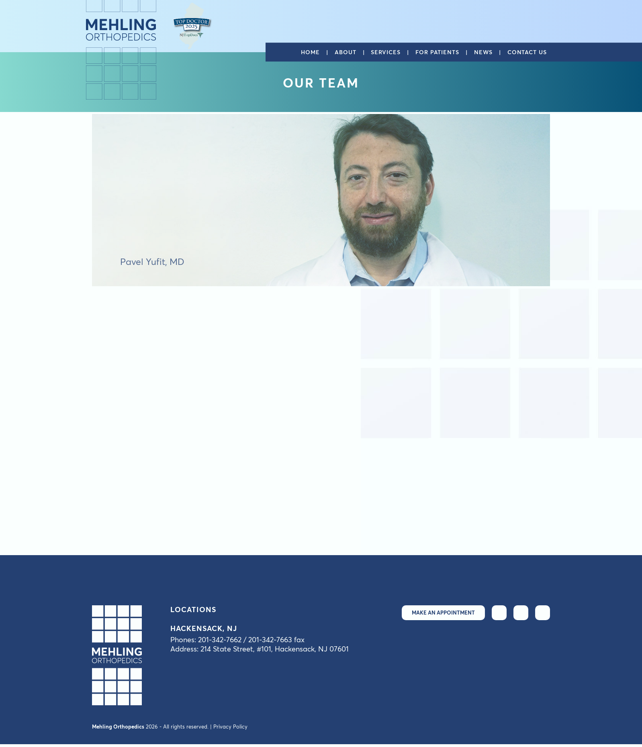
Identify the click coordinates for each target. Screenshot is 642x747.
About (345, 52)
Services (385, 52)
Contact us (527, 52)
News (483, 52)
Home (310, 52)
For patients (437, 52)
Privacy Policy (230, 726)
